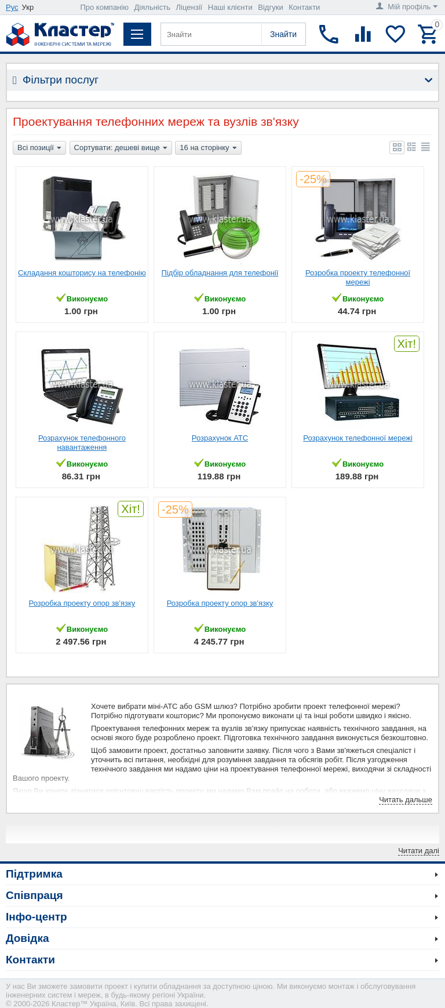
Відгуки (270, 7)
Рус (12, 7)
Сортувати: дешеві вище (120, 148)
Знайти (283, 34)
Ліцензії (189, 7)
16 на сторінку (208, 148)
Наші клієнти (230, 7)
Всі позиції (39, 148)
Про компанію (104, 7)
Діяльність (152, 7)
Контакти (304, 7)
